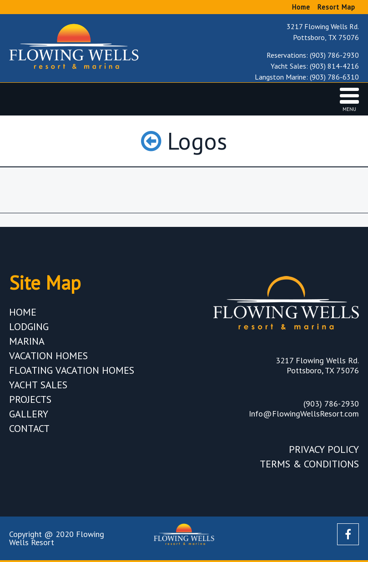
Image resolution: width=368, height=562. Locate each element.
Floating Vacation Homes (71, 370)
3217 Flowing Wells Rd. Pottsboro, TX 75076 (323, 32)
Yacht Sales (38, 385)
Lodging (29, 326)
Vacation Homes (48, 356)
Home (301, 7)
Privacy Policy (324, 449)
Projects (30, 399)
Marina (27, 341)
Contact (29, 428)
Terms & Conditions (309, 464)
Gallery (28, 414)
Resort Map (336, 7)
